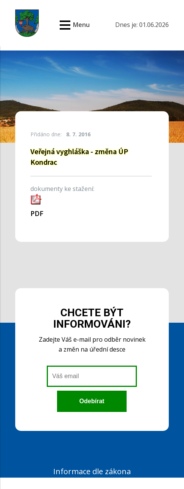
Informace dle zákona (92, 471)
